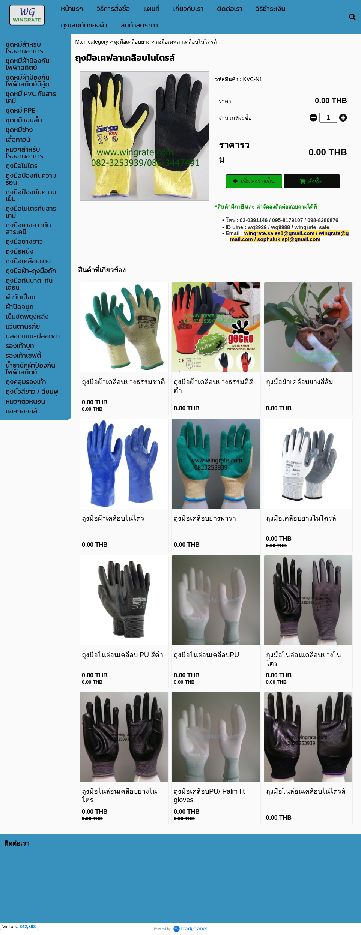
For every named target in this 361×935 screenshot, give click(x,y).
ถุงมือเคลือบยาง (132, 42)
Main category (91, 42)
